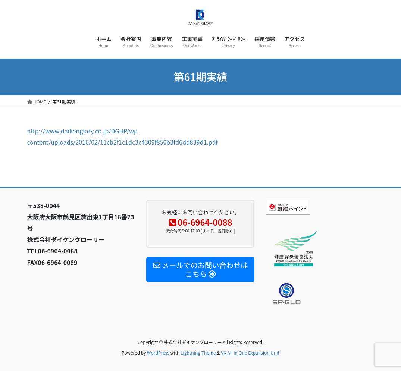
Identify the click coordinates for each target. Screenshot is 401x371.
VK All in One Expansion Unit (250, 352)
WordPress (158, 352)
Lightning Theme (198, 352)
